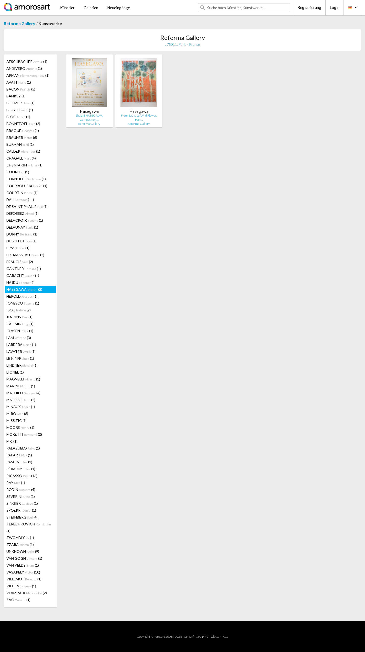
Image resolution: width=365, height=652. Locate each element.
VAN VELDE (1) (22, 565)
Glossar (216, 636)
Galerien (91, 7)
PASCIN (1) (19, 462)
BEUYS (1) (19, 110)
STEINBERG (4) (22, 517)
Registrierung (309, 7)
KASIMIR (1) (20, 324)
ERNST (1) (17, 248)
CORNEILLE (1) (26, 179)
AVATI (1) (18, 82)
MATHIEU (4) (23, 393)
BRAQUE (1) (22, 130)
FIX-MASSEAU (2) (25, 255)
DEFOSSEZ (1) (22, 213)
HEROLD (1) (22, 296)
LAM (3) (18, 337)
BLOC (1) (18, 117)
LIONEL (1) (15, 372)
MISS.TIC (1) (16, 420)
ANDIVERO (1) (24, 68)
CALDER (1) (23, 151)
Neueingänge (118, 7)
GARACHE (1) (22, 275)
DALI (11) (20, 199)
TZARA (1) (20, 544)
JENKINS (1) (19, 317)
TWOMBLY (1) (20, 537)
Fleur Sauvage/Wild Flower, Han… (139, 117)
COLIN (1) (17, 172)
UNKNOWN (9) (22, 551)
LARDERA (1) (21, 344)
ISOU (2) (18, 310)
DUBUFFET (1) (21, 241)
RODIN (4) (20, 489)
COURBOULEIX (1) (26, 186)
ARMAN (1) (27, 75)
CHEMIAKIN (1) (24, 165)
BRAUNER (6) (21, 137)
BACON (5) (20, 89)
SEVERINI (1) (20, 496)
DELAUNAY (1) (22, 227)
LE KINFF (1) (20, 358)
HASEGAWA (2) (24, 289)
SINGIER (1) (22, 503)
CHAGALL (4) (21, 158)
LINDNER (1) (22, 365)
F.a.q (225, 636)
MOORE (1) (20, 427)
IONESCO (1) (22, 303)
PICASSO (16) (21, 476)
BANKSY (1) (16, 96)
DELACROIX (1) (24, 220)
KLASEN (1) (19, 331)
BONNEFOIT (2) (23, 123)
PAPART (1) (19, 455)
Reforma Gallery (19, 23)
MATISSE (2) (20, 400)
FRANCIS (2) (19, 262)
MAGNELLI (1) (23, 379)
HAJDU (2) (20, 282)
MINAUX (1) (20, 406)
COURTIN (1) (22, 192)
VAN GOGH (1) (24, 558)
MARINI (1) (20, 386)
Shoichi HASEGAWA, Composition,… (89, 117)
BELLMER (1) (20, 103)
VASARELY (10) (23, 572)
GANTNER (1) (23, 268)
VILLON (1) (21, 586)
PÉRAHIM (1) (20, 469)
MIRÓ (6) (17, 413)
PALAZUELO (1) (23, 448)
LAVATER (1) (21, 351)
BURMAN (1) (20, 144)
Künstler (67, 7)
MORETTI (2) (24, 434)
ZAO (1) (18, 600)
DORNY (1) (21, 234)
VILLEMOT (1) (23, 579)
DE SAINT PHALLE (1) (27, 206)
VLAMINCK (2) (26, 593)
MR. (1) (11, 441)
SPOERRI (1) (21, 510)
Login (334, 7)
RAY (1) (15, 482)
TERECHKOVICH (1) (28, 527)
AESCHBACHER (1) (26, 61)
